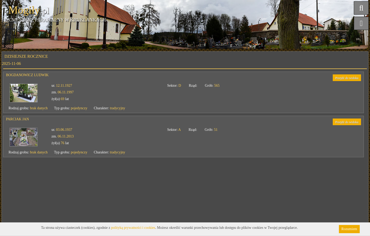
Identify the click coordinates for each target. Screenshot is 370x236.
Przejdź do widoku (346, 78)
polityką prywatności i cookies (133, 228)
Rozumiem (349, 229)
